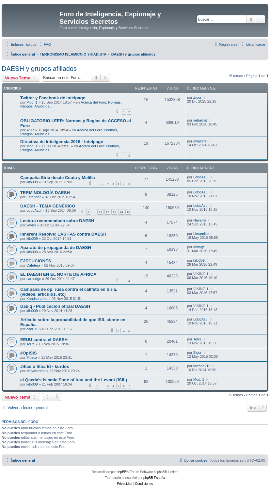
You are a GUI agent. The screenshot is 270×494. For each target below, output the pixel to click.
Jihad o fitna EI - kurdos (44, 366)
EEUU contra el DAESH (44, 339)
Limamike (201, 234)
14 (121, 212)
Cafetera (33, 265)
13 (114, 212)
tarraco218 (202, 366)
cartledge (33, 279)
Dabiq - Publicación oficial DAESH (55, 306)
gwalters (200, 141)
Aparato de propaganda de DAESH (55, 247)
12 (107, 212)
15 (128, 212)
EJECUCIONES (35, 260)
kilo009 (32, 182)
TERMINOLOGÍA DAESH (45, 192)
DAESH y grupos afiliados (39, 68)
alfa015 (32, 329)
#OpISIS (28, 353)
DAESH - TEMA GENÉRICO (47, 206)
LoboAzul (200, 177)
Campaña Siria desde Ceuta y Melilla (57, 177)
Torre (30, 344)
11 (100, 212)
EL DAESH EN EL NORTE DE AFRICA (58, 274)
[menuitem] (44, 44)
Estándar (33, 197)
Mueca (31, 357)
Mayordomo (35, 371)
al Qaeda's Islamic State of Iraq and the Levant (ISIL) (73, 379)
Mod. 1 (32, 102)
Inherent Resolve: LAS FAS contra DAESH (63, 234)
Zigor (197, 97)
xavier (31, 225)
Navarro (199, 220)
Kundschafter (37, 299)
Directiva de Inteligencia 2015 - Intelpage (61, 141)
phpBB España (154, 478)
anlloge (199, 247)
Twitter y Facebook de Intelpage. (53, 97)
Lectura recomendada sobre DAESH (57, 220)
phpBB (121, 472)
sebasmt (200, 120)
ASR (30, 130)
